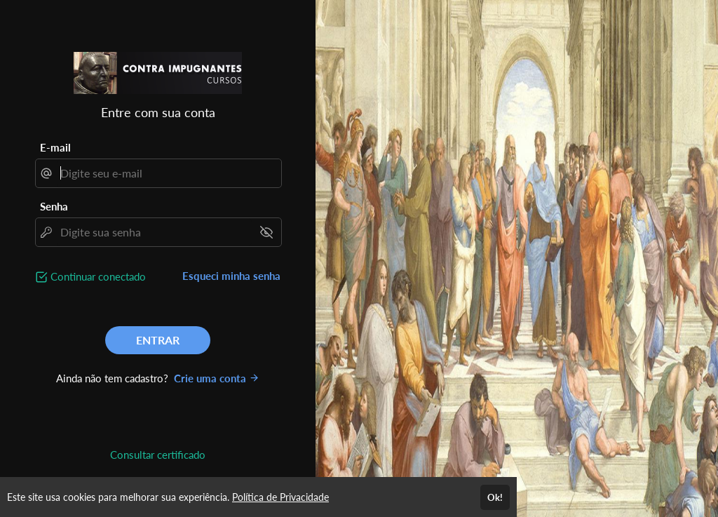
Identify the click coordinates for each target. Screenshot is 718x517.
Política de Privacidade (280, 497)
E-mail (55, 147)
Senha (54, 206)
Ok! (495, 497)
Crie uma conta (216, 378)
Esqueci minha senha (231, 275)
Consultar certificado (157, 454)
